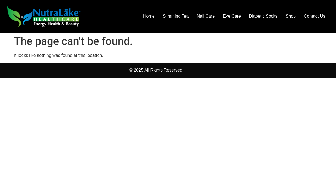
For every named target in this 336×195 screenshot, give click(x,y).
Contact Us (314, 16)
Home (149, 16)
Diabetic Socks (263, 16)
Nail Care (206, 16)
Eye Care (232, 16)
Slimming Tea (176, 16)
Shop (291, 16)
